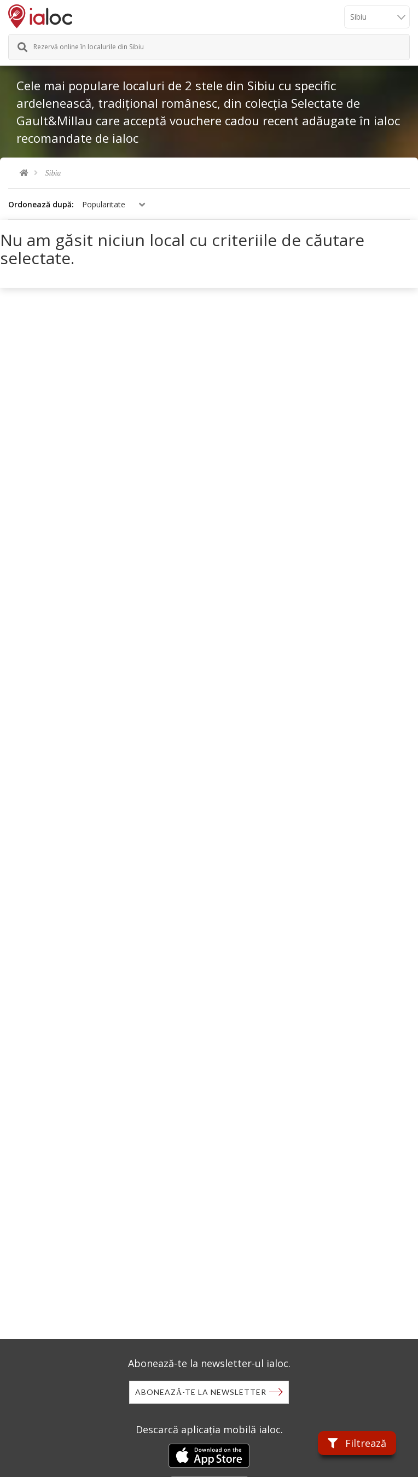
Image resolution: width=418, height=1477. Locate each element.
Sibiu (53, 173)
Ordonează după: (41, 204)
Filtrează (357, 1443)
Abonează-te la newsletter (200, 1392)
